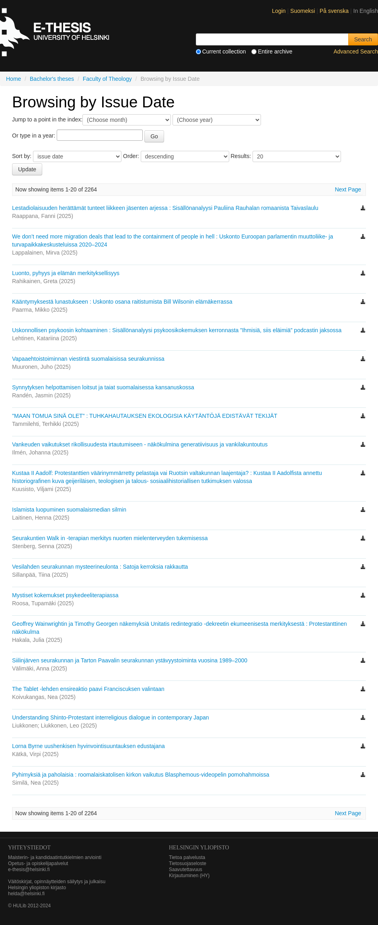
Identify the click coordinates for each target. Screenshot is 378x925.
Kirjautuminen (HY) (189, 875)
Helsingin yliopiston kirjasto (37, 887)
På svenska (335, 11)
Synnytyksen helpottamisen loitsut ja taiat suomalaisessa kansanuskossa (103, 387)
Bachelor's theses (52, 79)
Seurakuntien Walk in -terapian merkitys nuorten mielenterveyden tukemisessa (110, 538)
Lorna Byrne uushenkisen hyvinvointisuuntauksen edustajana (88, 746)
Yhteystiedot (29, 848)
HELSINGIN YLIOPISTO (199, 848)
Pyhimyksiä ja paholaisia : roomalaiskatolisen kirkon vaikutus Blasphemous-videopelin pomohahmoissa (140, 774)
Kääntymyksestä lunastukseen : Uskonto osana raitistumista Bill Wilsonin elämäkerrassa (122, 301)
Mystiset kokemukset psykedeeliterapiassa (65, 595)
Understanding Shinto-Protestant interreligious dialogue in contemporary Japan (110, 717)
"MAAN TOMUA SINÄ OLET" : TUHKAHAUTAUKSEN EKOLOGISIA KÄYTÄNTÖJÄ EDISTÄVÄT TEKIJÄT (144, 416)
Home (13, 79)
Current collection (221, 51)
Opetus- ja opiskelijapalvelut (38, 863)
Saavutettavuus (185, 869)
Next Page (348, 189)
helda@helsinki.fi (26, 893)
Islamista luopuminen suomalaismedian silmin (69, 509)
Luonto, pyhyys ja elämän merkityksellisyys (65, 273)
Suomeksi (303, 11)
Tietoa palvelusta (187, 857)
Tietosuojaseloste (187, 863)
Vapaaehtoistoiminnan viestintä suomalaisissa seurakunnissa (88, 359)
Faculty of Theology (107, 79)
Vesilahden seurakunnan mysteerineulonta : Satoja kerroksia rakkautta (100, 566)
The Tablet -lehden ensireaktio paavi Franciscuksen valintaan (88, 689)
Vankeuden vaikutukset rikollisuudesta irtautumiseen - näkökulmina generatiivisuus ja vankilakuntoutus (140, 444)
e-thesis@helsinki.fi (29, 869)
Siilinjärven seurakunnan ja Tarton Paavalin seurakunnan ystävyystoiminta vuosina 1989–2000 (129, 660)
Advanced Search (355, 51)
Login (279, 11)
